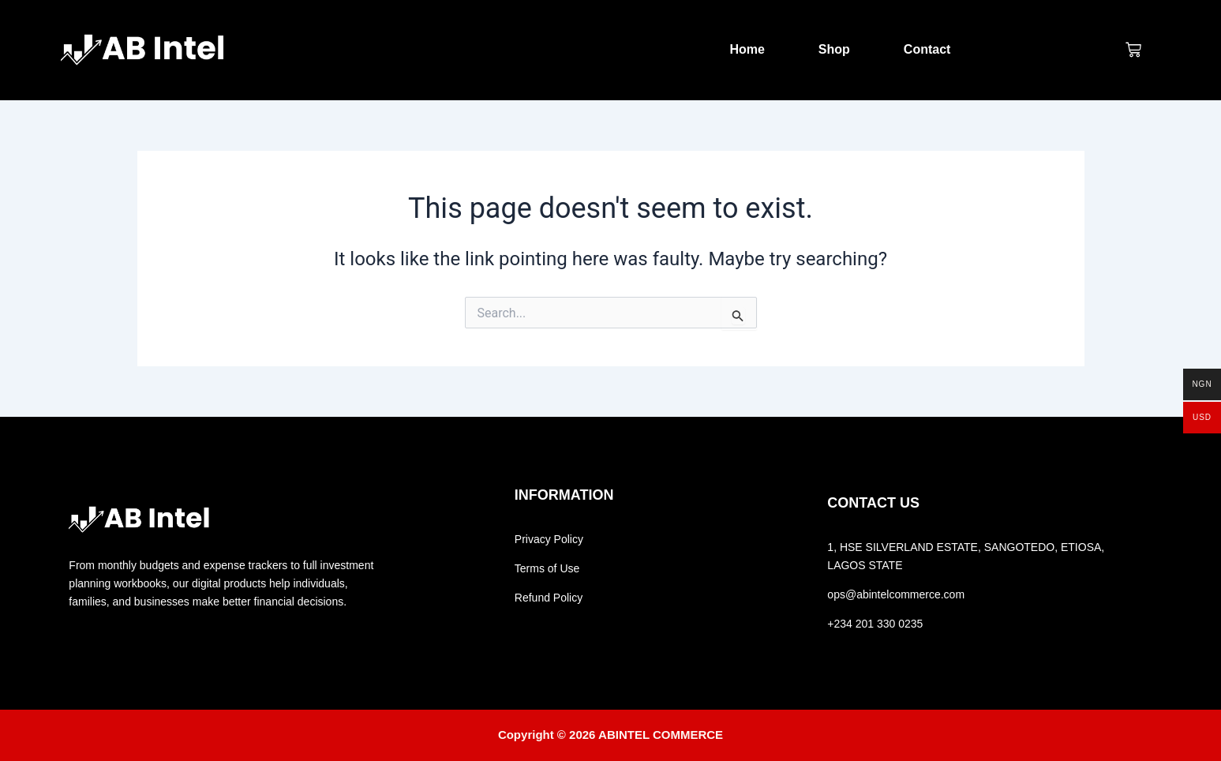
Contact (927, 49)
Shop (834, 49)
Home (746, 49)
